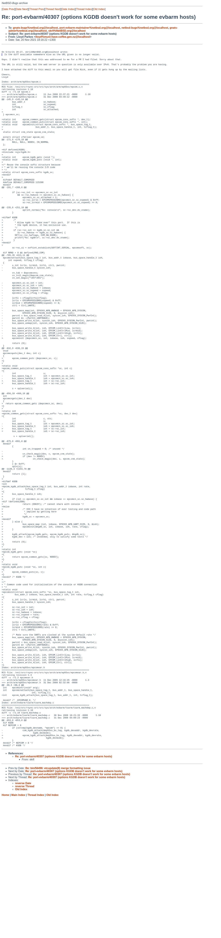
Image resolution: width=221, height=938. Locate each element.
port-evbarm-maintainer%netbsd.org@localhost (89, 27)
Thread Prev (36, 9)
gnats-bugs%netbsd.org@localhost (35, 27)
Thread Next (52, 9)
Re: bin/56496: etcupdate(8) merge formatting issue (57, 907)
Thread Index (84, 9)
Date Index (68, 9)
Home (5, 934)
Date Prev (8, 9)
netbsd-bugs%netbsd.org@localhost (144, 27)
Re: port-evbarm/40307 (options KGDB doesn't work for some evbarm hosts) (63, 896)
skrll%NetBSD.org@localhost (67, 30)
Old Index (99, 9)
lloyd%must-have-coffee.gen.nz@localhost (62, 36)
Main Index (18, 934)
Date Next (22, 9)
